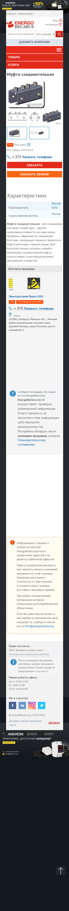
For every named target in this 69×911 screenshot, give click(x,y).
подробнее (41, 671)
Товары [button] (14, 57)
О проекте (11, 13)
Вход (55, 20)
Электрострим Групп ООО (26, 296)
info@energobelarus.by (39, 626)
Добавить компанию (34, 42)
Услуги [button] (13, 65)
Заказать (34, 165)
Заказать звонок (34, 174)
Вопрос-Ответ (26, 13)
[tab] (34, 57)
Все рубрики (45, 34)
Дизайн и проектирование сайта (25, 723)
